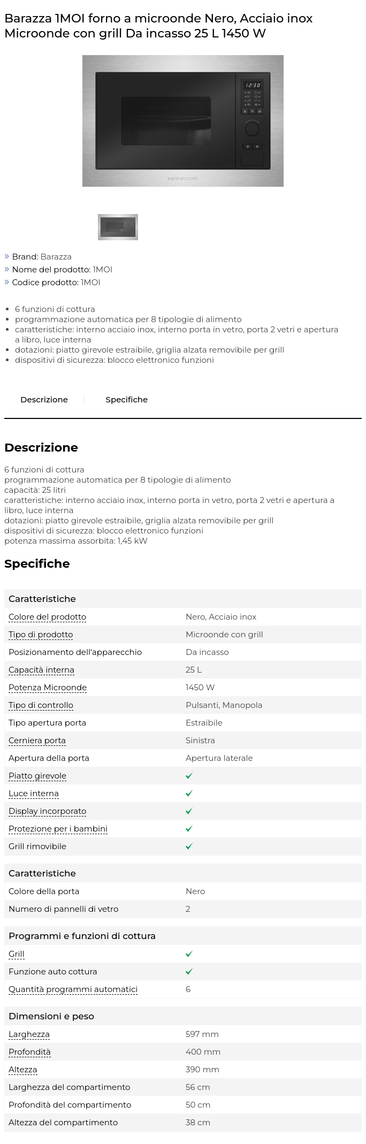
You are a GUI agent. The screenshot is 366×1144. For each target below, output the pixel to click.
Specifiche (127, 399)
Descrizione (44, 399)
